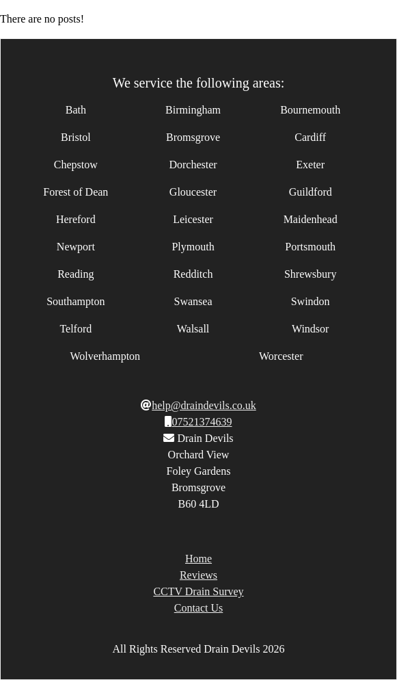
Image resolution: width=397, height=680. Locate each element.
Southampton (75, 301)
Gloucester (193, 192)
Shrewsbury (310, 274)
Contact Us (198, 608)
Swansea (193, 301)
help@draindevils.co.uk (204, 405)
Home (198, 558)
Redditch (193, 274)
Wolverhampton (105, 356)
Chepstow (76, 164)
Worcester (281, 356)
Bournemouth (310, 110)
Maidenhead (311, 219)
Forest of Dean (75, 192)
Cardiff (310, 137)
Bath (76, 110)
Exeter (310, 164)
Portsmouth (310, 246)
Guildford (310, 192)
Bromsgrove (193, 137)
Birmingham (193, 110)
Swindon (310, 301)
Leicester (193, 219)
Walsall (193, 329)
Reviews (198, 575)
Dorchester (193, 164)
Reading (75, 274)
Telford (75, 329)
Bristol (76, 137)
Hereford (76, 219)
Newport (76, 246)
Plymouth (193, 246)
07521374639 (202, 422)
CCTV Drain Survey (198, 591)
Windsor (310, 329)
